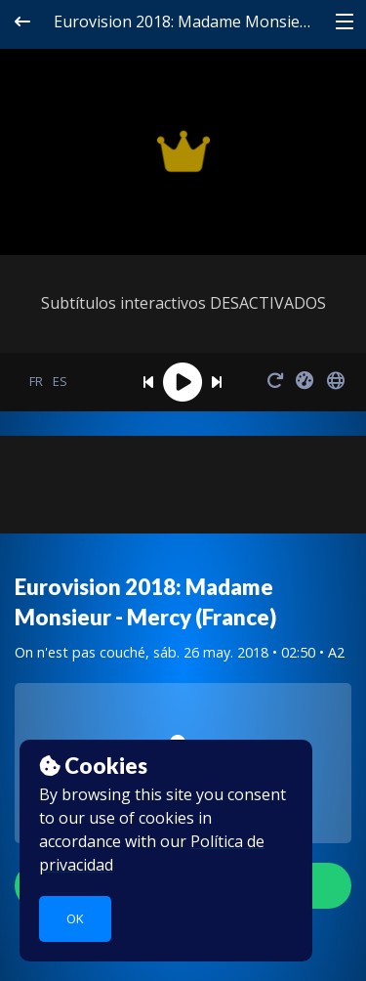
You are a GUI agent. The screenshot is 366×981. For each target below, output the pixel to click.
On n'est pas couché (80, 652)
